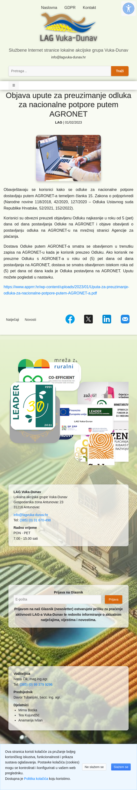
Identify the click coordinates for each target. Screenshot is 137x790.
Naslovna (49, 8)
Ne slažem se (94, 767)
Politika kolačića (36, 779)
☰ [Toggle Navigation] (13, 85)
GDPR (70, 8)
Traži (120, 71)
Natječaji (12, 320)
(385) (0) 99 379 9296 (36, 684)
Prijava (113, 599)
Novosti (30, 320)
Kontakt (89, 8)
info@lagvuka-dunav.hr (68, 57)
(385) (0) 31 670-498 (35, 520)
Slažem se (121, 767)
